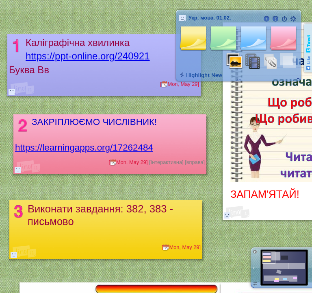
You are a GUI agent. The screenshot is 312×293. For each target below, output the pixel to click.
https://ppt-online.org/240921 (88, 55)
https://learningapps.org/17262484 (84, 147)
